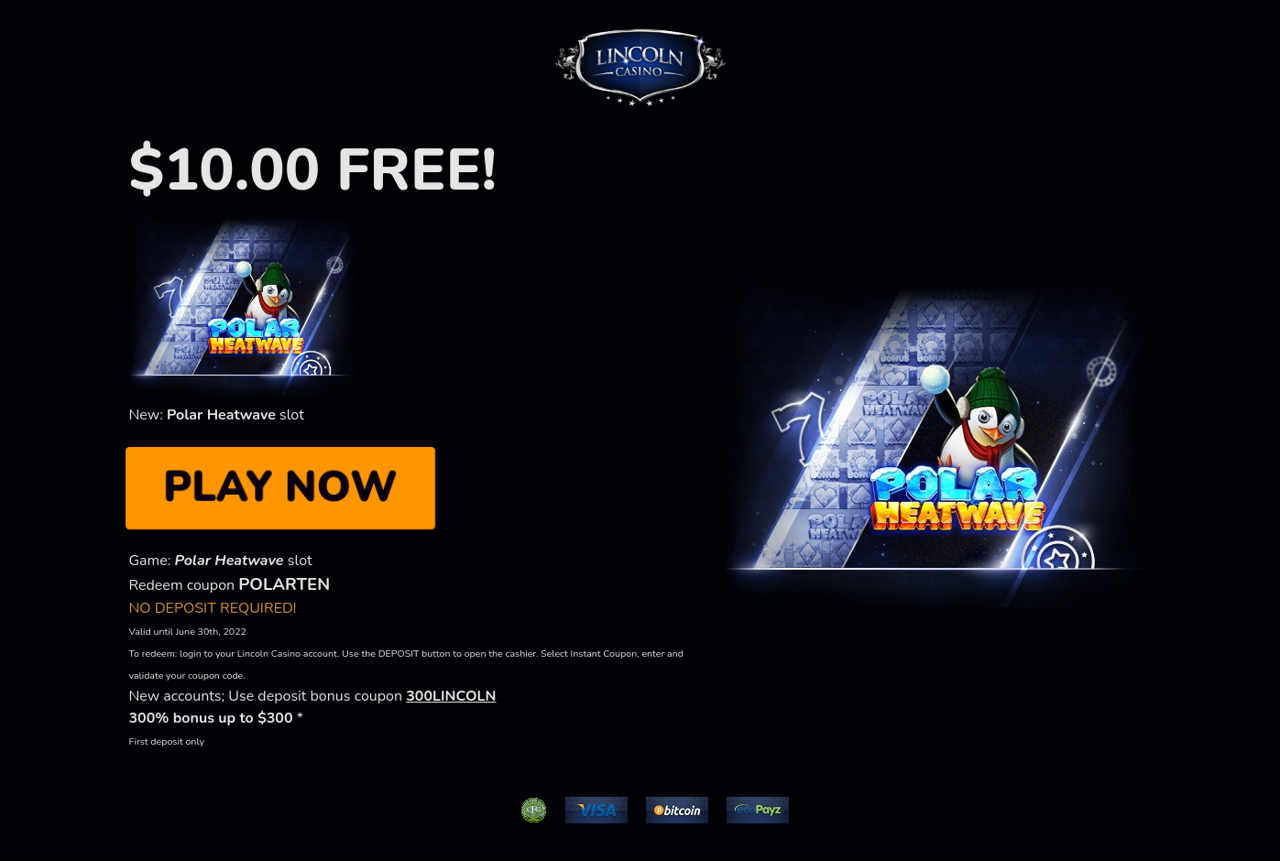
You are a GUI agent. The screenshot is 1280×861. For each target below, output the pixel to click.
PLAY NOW (280, 488)
